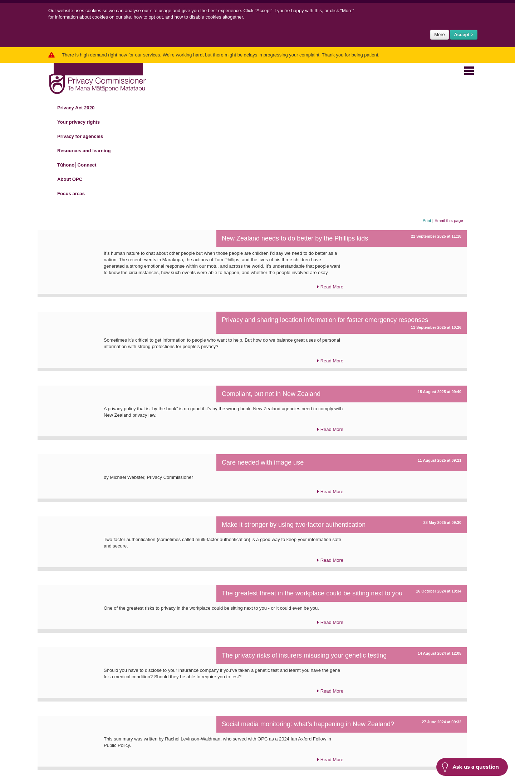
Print (427, 220)
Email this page (449, 220)
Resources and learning (88, 150)
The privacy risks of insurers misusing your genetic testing (304, 655)
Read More (330, 287)
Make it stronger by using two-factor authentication (294, 524)
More (439, 34)
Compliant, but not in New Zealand (271, 393)
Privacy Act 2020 (80, 107)
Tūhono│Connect (81, 165)
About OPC (74, 179)
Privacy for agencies (84, 136)
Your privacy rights (82, 122)
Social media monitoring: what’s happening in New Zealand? (308, 724)
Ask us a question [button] (470, 767)
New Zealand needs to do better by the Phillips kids (295, 238)
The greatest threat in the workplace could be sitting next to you (312, 593)
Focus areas (75, 193)
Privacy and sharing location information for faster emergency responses (325, 319)
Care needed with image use (263, 462)
